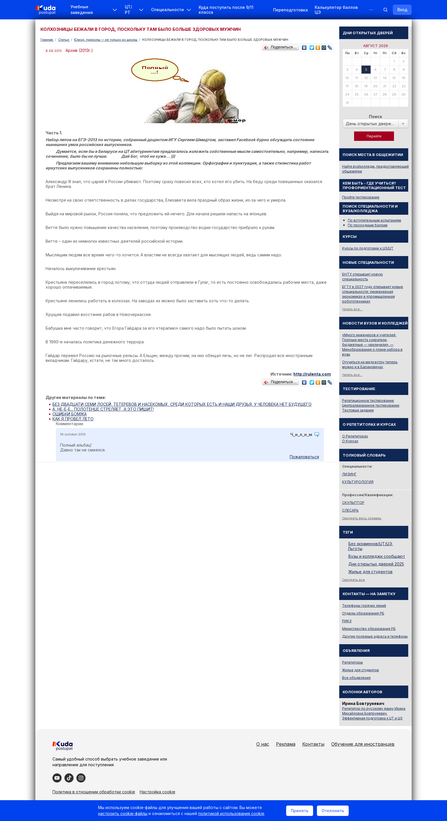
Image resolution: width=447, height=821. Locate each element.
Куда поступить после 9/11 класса (226, 10)
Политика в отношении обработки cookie (93, 791)
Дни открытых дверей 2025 (376, 563)
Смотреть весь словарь (361, 518)
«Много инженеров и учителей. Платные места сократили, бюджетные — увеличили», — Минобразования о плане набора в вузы (372, 344)
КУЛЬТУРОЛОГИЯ (357, 482)
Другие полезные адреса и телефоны (375, 636)
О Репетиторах (355, 436)
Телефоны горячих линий (364, 605)
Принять (299, 810)
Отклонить (333, 810)
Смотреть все (353, 580)
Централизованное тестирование (370, 405)
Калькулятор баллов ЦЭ (336, 10)
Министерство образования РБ (369, 629)
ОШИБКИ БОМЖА (69, 413)
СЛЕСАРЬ (350, 510)
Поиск (375, 116)
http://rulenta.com (312, 374)
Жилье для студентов (370, 571)
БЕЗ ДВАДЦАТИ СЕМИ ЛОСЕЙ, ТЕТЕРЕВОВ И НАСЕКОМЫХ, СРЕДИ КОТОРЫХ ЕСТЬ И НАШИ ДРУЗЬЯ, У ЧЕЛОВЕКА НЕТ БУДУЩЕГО (182, 404)
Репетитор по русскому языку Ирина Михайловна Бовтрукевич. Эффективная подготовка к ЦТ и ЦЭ (373, 713)
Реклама (285, 744)
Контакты (313, 744)
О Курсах (350, 441)
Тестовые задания (358, 410)
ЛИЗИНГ (349, 474)
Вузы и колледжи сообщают (376, 556)
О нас (262, 744)
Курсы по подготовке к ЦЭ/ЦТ (367, 248)
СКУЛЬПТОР (353, 502)
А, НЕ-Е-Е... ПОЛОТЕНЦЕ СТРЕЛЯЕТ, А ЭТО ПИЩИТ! (103, 409)
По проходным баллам (367, 225)
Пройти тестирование (360, 197)
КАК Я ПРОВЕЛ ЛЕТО (73, 418)
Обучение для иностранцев (363, 744)
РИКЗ (346, 621)
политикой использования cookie (231, 813)
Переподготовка (290, 9)
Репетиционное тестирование (368, 400)
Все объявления (356, 678)
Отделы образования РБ (363, 613)
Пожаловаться (304, 456)
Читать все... (352, 309)
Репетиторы (352, 662)
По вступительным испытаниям (374, 220)
